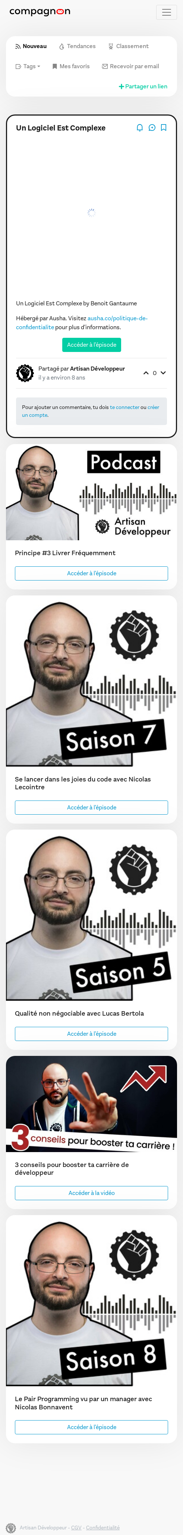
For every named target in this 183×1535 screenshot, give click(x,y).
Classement (128, 46)
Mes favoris (71, 66)
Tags (26, 66)
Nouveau (31, 46)
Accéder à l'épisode (91, 345)
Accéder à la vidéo (92, 1193)
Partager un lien (142, 86)
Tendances (77, 46)
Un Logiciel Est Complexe (60, 128)
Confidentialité (103, 1527)
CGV (76, 1527)
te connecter (124, 407)
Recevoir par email (130, 66)
